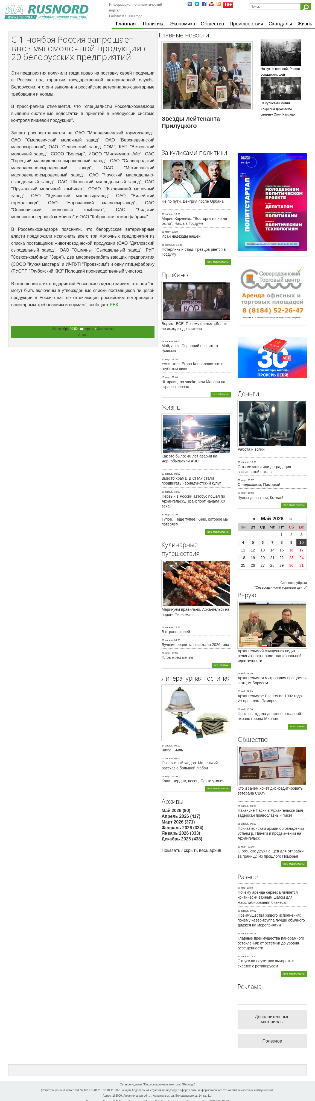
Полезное (272, 1041)
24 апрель (167, 745)
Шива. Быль (172, 750)
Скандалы (280, 23)
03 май (242, 691)
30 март (166, 514)
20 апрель (243, 806)
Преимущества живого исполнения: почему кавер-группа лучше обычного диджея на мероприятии (271, 920)
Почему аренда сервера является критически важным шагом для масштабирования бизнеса (268, 897)
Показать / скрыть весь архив (191, 850)
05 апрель (243, 823)
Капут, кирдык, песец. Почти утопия (193, 781)
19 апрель (167, 341)
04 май (242, 888)
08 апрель (167, 492)
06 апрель (167, 214)
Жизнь (305, 23)
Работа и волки (251, 449)
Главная (126, 23)
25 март (166, 232)
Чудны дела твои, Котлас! (260, 497)
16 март (166, 776)
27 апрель (243, 956)
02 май (242, 709)
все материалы (218, 261)
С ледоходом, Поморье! (259, 484)
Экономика (182, 23)
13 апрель (167, 474)
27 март (166, 653)
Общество (212, 23)
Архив (89, 329)
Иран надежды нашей (181, 236)
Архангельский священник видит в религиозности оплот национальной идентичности (270, 656)
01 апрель (167, 640)
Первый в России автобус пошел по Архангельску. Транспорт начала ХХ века (194, 501)
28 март (242, 480)
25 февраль (168, 244)
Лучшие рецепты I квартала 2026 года (195, 644)
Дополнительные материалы (272, 1019)
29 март (242, 846)
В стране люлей (176, 632)
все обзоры (221, 394)
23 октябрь (60, 329)
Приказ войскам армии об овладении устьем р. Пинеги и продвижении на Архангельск (271, 833)
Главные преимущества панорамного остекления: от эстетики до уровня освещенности (271, 943)
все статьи (221, 665)
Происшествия (246, 23)
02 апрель (167, 758)
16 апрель (167, 627)
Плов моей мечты (177, 657)
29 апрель (243, 911)
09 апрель (243, 462)
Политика (154, 23)
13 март (242, 493)
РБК (114, 304)
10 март (166, 377)
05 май (242, 673)
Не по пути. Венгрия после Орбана (193, 201)
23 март (166, 359)
